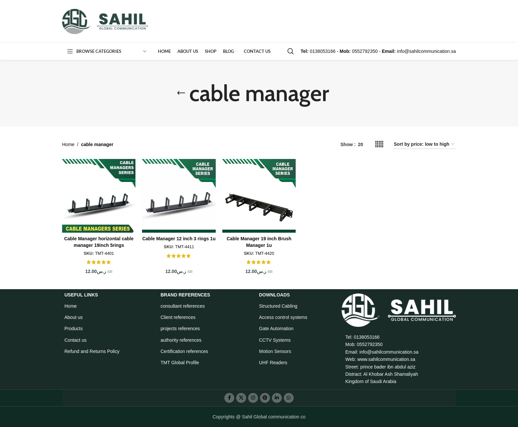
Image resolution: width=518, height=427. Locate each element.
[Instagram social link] (253, 398)
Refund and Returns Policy (92, 351)
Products (73, 328)
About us (73, 317)
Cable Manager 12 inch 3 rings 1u (179, 238)
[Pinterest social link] (265, 398)
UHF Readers (273, 362)
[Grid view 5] (379, 144)
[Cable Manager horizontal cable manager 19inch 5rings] (98, 195)
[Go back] (181, 93)
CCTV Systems (275, 340)
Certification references (184, 351)
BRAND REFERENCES (185, 294)
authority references (181, 340)
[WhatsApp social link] (289, 398)
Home (68, 144)
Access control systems (283, 317)
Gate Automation (276, 328)
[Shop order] (424, 144)
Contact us (75, 340)
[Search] (290, 51)
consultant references (183, 306)
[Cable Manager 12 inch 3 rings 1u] (178, 195)
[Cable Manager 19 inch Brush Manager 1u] (259, 195)
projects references (180, 328)
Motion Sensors (275, 351)
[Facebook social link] (229, 398)
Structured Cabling (278, 306)
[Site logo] (105, 21)
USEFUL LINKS (81, 294)
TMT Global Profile (180, 362)
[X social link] (241, 398)
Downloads (274, 294)
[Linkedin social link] (277, 398)
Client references (178, 317)
